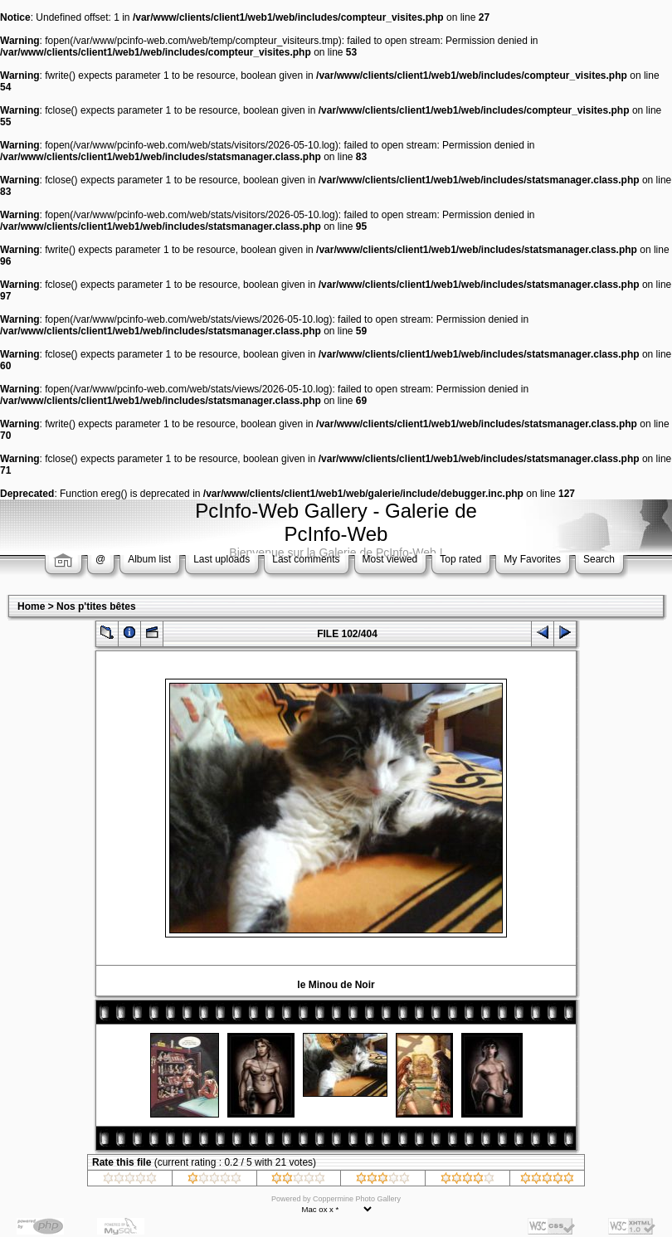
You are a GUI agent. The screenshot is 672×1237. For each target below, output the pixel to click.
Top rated (460, 559)
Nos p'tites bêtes (96, 606)
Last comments (305, 559)
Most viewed (390, 559)
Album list (149, 559)
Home (31, 606)
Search (599, 559)
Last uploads (221, 559)
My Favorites (532, 559)
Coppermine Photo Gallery (357, 1199)
